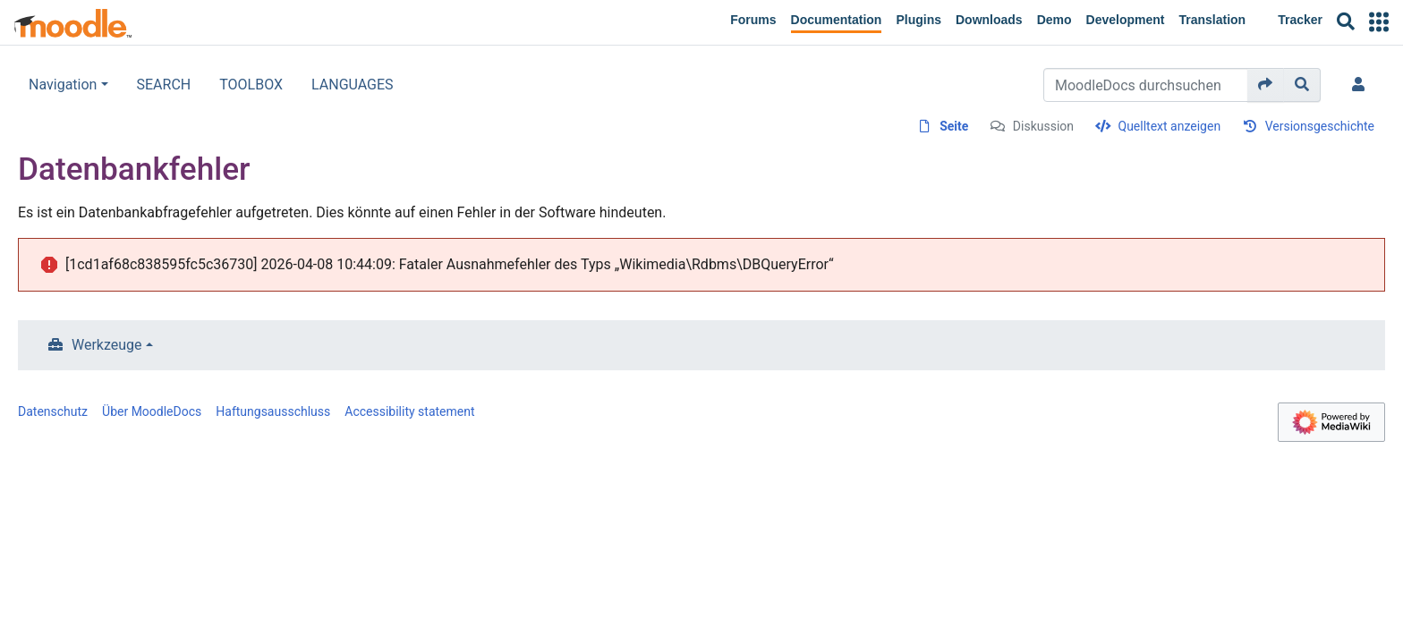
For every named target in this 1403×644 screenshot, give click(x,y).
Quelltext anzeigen (1169, 126)
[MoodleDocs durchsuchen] (1145, 85)
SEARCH (164, 84)
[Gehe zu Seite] (1265, 85)
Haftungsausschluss (273, 411)
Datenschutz (53, 411)
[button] (1379, 21)
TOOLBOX (251, 84)
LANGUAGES (352, 84)
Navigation (63, 84)
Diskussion (1043, 126)
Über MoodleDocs (151, 411)
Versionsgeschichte (1319, 126)
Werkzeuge (107, 344)
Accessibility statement (409, 411)
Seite (954, 126)
